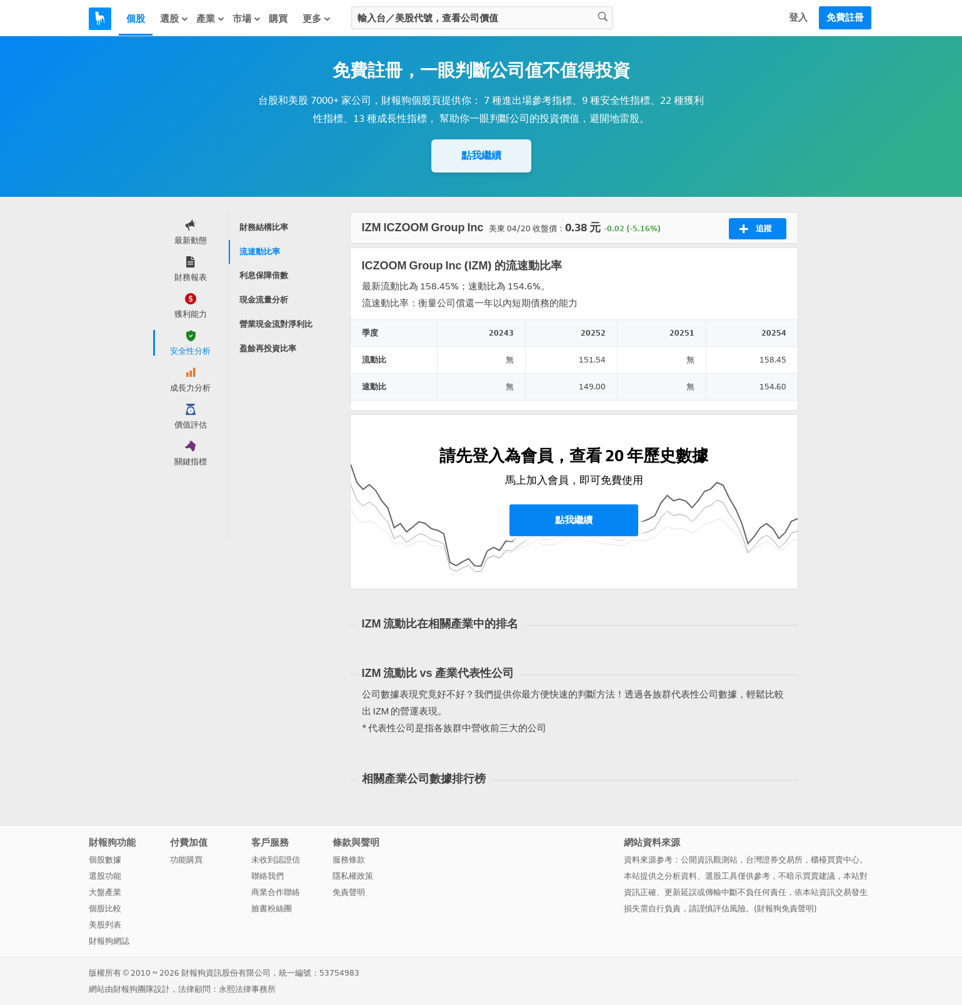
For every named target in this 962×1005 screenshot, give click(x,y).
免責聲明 (349, 892)
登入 (798, 17)
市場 (247, 18)
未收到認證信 (275, 859)
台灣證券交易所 (774, 859)
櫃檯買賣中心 (835, 859)
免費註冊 (845, 17)
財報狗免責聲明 (785, 908)
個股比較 (105, 908)
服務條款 (349, 859)
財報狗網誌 (109, 941)
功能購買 (186, 859)
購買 (278, 18)
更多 (317, 18)
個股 (135, 18)
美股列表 (105, 924)
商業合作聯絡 (275, 892)
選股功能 (105, 876)
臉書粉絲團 (271, 908)
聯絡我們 (267, 876)
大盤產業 (105, 892)
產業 (210, 18)
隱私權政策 (353, 876)
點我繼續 (481, 155)
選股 (174, 18)
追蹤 (755, 229)
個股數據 (105, 859)
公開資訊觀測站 (709, 859)
